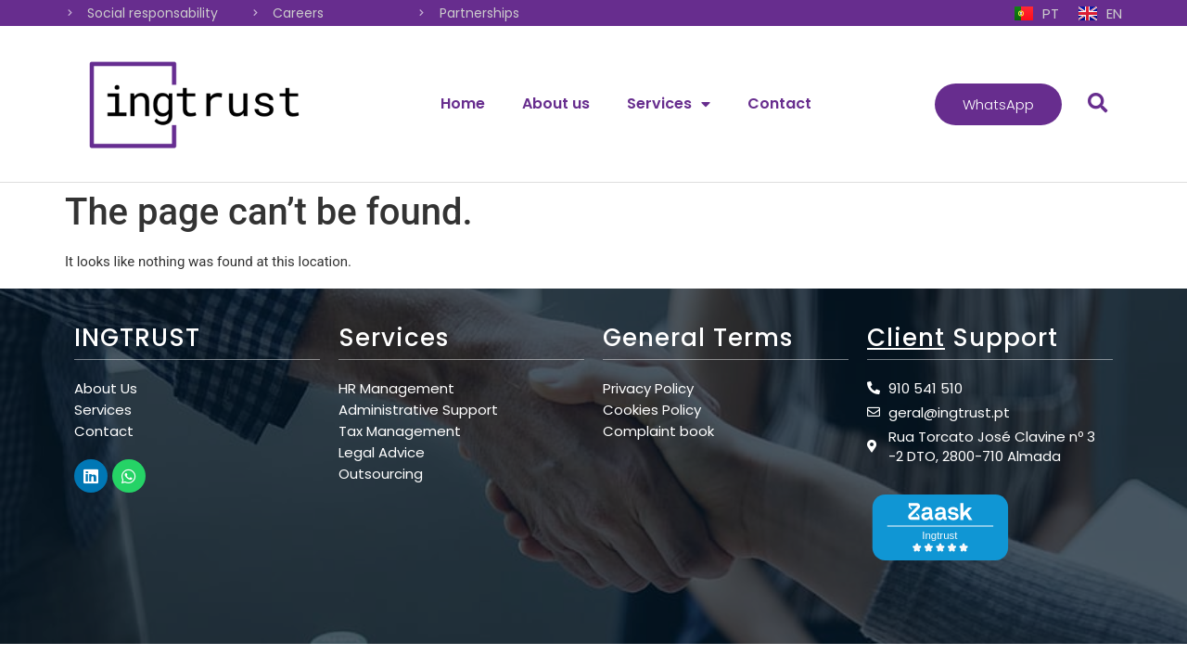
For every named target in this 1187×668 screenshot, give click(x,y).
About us (556, 103)
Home (462, 103)
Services (668, 104)
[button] (998, 104)
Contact (779, 103)
